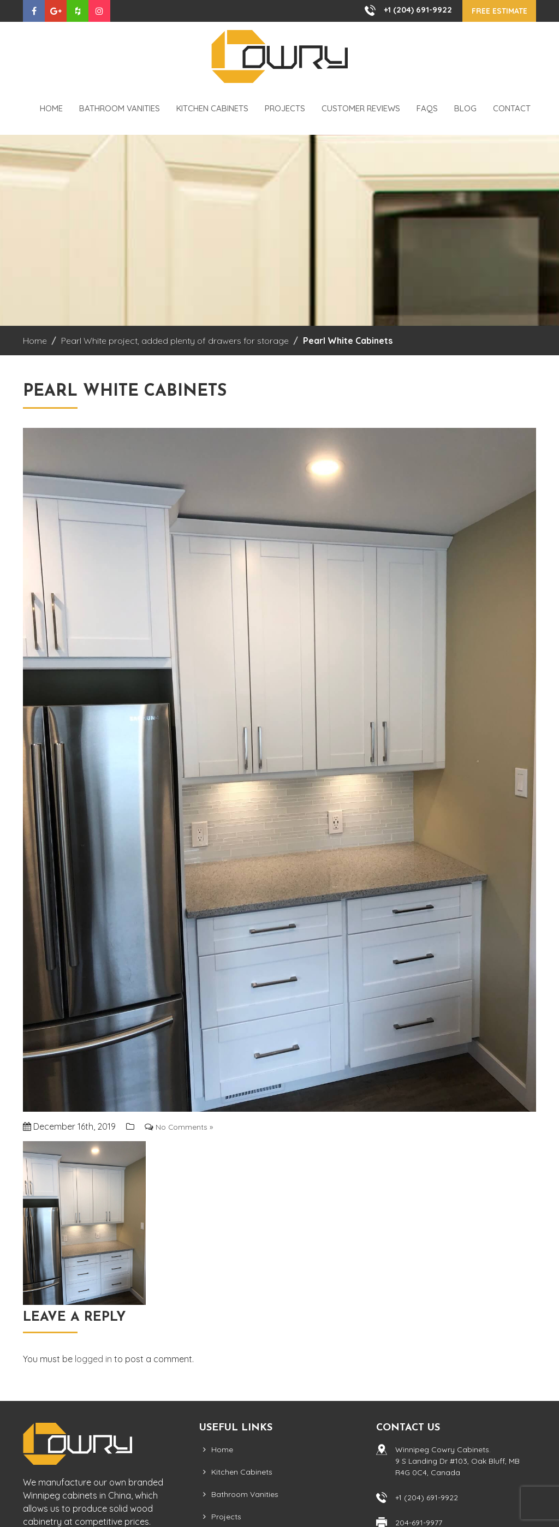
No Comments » (187, 1127)
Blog (465, 109)
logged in (93, 1358)
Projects (285, 109)
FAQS (427, 109)
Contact (512, 109)
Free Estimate (493, 10)
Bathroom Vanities (119, 109)
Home (51, 109)
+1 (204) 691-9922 (405, 9)
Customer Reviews (361, 109)
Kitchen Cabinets (212, 109)
